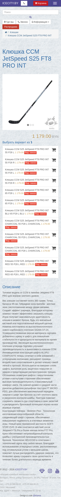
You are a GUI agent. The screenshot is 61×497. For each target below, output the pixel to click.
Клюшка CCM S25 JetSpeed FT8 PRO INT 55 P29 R (30, 181)
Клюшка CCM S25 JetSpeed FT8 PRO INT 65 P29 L (30, 202)
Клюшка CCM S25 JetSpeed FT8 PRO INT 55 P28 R (30, 161)
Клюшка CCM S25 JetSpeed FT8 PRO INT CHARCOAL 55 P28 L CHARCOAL (30, 224)
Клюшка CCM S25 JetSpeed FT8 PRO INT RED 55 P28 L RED (30, 262)
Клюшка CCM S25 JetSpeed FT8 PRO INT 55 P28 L (30, 151)
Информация (40, 22)
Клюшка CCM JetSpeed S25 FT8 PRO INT (30, 35)
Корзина (40, 3)
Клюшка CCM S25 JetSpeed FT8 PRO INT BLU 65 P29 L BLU (30, 212)
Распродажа (10, 26)
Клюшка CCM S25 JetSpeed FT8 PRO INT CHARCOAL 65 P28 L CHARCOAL (30, 251)
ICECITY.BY (10, 3)
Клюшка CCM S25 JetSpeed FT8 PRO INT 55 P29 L (30, 171)
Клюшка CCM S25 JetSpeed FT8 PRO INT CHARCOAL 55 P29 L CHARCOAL (30, 237)
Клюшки (14, 32)
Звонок (23, 22)
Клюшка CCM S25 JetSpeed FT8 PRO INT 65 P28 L (30, 191)
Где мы (9, 22)
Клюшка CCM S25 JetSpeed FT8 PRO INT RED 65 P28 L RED (30, 273)
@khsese (37, 495)
